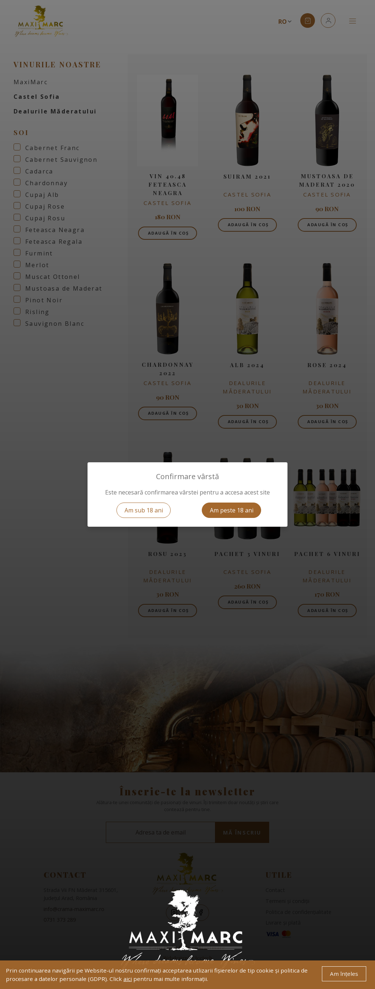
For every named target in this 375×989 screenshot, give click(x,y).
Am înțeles (344, 973)
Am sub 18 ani (144, 510)
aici (127, 978)
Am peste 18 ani (231, 510)
